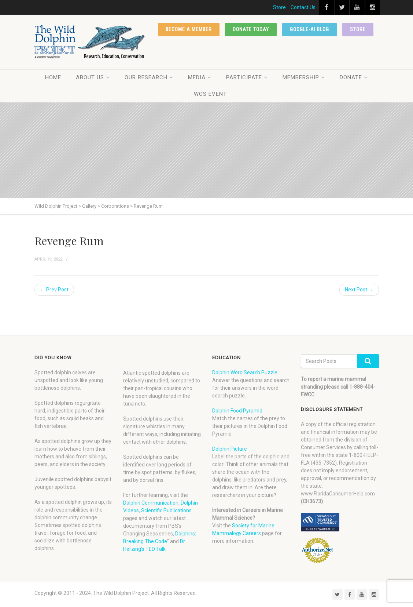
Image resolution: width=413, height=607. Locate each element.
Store (279, 7)
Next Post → (359, 289)
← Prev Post (54, 289)
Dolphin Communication (150, 503)
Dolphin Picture (229, 449)
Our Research (149, 77)
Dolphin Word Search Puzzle (244, 372)
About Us (93, 77)
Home (53, 77)
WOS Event (210, 94)
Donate (354, 77)
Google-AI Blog (309, 29)
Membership (304, 77)
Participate (247, 77)
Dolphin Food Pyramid (237, 411)
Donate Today (251, 29)
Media (199, 77)
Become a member (189, 29)
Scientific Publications (166, 510)
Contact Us (303, 7)
